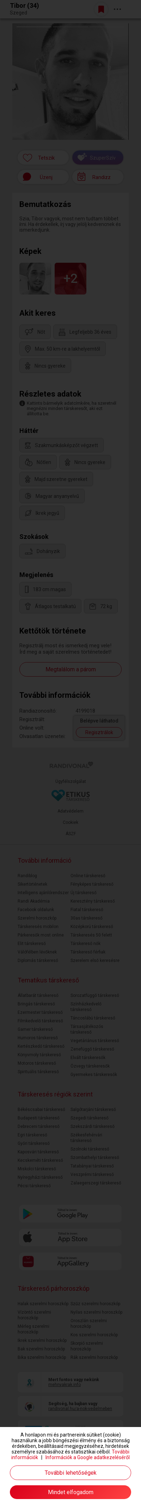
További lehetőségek (71, 1472)
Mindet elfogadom (70, 1492)
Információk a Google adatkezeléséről (87, 1457)
